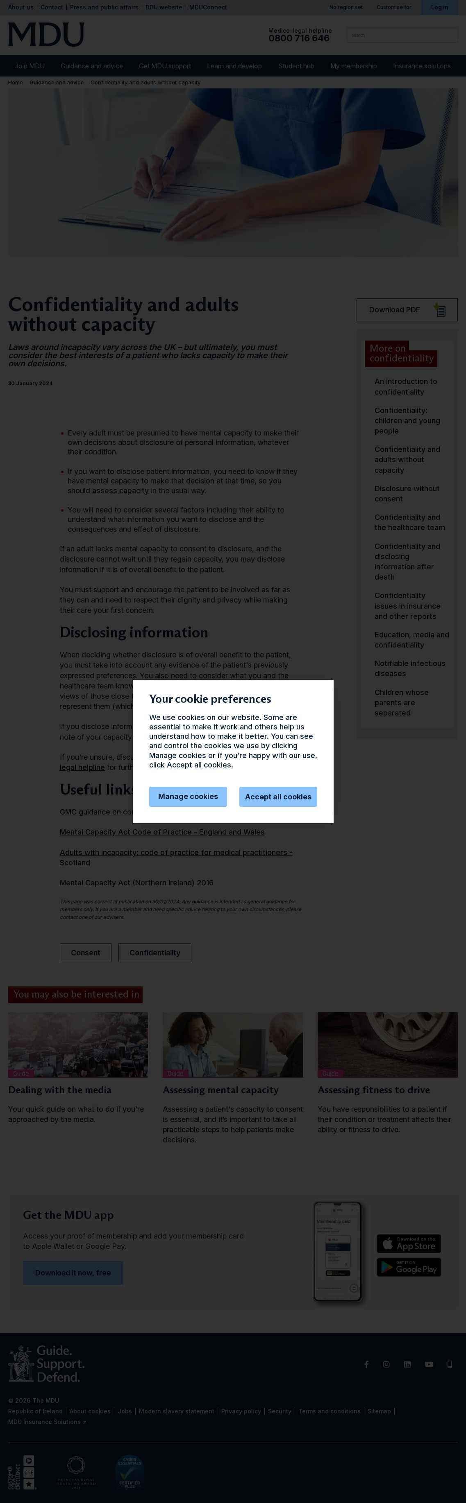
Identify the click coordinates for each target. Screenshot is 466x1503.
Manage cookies (188, 796)
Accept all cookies (278, 796)
